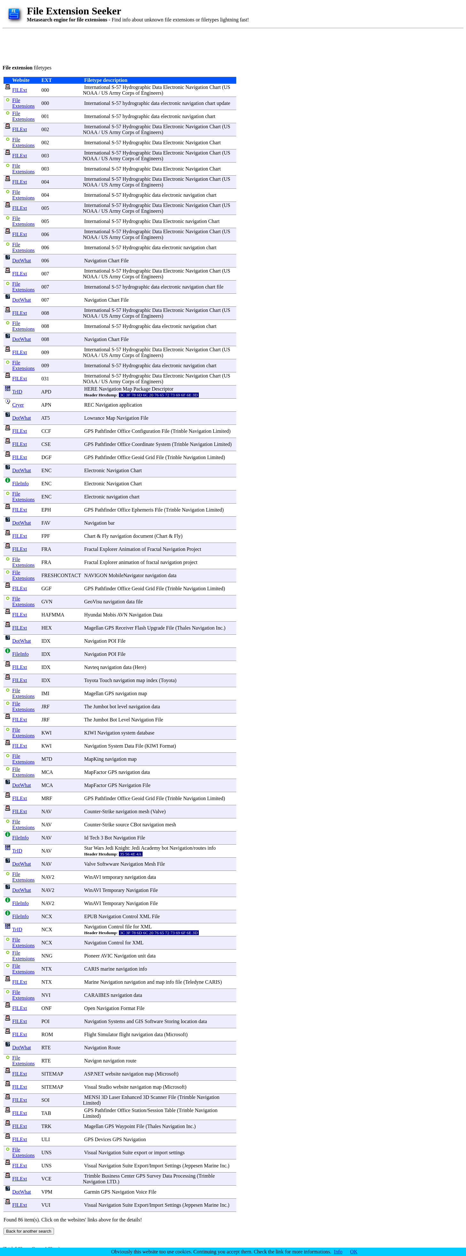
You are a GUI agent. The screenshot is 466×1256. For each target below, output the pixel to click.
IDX (45, 641)
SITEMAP (52, 1074)
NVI (45, 995)
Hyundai (93, 614)
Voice (141, 1192)
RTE (45, 1047)
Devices (103, 1139)
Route (114, 1047)
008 (45, 313)
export (140, 1152)
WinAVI (92, 877)
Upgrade (156, 628)
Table (169, 1110)
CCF (46, 431)
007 (45, 273)
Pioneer (92, 955)
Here (139, 667)
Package (141, 389)
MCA (47, 772)
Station (139, 1110)
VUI (45, 1205)
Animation (129, 549)
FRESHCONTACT (61, 575)
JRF (45, 706)
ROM (47, 1034)
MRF (46, 798)
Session (155, 1110)
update (223, 103)
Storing (171, 1021)
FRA (46, 549)
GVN (46, 601)
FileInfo (20, 483)
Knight (122, 848)
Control (130, 916)
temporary (112, 877)
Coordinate (143, 444)
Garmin (92, 1192)
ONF (46, 1008)
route (131, 1060)
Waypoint (125, 1126)
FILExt (19, 90)
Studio (105, 1087)
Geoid (138, 457)
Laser (114, 1097)
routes (200, 848)
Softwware (108, 864)
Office (123, 431)
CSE (45, 444)
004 (45, 182)
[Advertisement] (119, 45)
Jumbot (100, 706)
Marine (91, 982)
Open (89, 1008)
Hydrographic (136, 87)
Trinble (180, 431)
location (189, 1021)
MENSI (92, 1097)
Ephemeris (142, 510)
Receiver (124, 628)
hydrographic (136, 103)
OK (353, 1251)
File (125, 260)
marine (107, 969)
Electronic (173, 87)
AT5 (45, 418)
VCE (46, 1178)
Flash (140, 628)
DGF (46, 457)
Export (141, 1165)
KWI (46, 732)
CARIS (91, 969)
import (161, 1152)
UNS (46, 1152)
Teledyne (194, 982)
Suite (127, 1152)
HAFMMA (52, 614)
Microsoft (176, 1034)
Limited (221, 431)
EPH (46, 510)
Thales (184, 628)
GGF (46, 588)
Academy (150, 848)
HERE (90, 389)
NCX (46, 916)
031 (45, 378)
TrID (17, 391)
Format (166, 746)
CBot (135, 824)
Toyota (91, 680)
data (155, 103)
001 (45, 116)
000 (45, 90)
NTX (46, 969)
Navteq (91, 667)
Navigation (196, 87)
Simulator (107, 1034)
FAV (45, 523)
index (152, 680)
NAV (46, 811)
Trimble (187, 1097)
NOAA (90, 93)
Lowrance (94, 418)
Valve (158, 811)
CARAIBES (96, 995)
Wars (99, 848)
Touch (105, 680)
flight (124, 1034)
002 (45, 129)
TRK (46, 1126)
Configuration (146, 431)
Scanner (159, 1097)
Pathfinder (105, 431)
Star (88, 848)
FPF (45, 536)
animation (129, 562)
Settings (173, 1165)
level (122, 706)
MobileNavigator (126, 575)
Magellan (93, 628)
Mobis (109, 614)
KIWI (90, 732)
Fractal (91, 549)
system (128, 732)
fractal (152, 562)
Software (154, 1021)
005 (45, 208)
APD (46, 391)
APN (46, 405)
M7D (46, 759)
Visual (90, 1087)
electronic (171, 103)
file (220, 287)
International (97, 87)
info (211, 848)
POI (45, 1021)
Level (124, 719)
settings (177, 1152)
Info (338, 1251)
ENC (46, 470)
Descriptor (163, 389)
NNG (46, 955)
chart (210, 103)
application (130, 405)
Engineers (151, 93)
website (113, 1074)
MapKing (94, 759)
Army (115, 93)
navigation (193, 103)
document (143, 536)
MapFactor (95, 772)
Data (157, 87)
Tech (94, 837)
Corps (128, 93)
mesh (144, 811)
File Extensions (23, 103)
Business (111, 1176)
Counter (92, 811)
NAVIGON (95, 575)
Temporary (113, 890)
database (145, 732)
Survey (154, 1176)
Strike (108, 811)
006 (45, 234)
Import (157, 1165)
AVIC (107, 955)
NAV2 (47, 877)
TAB (46, 1113)
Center (128, 1176)
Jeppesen (193, 1165)
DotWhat (21, 260)
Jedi (109, 848)
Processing (184, 1176)
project (190, 562)
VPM (46, 1192)
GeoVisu (93, 601)
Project (194, 549)
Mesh (150, 864)
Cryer (18, 405)
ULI (45, 1139)
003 (45, 155)
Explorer (109, 549)
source (122, 824)
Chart (215, 87)
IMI (45, 693)
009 (45, 352)
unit (142, 955)
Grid (150, 457)
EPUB (90, 916)
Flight (90, 1034)
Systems (116, 1021)
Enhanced (131, 1097)
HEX (46, 628)
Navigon (93, 1060)
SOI (45, 1100)
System (163, 444)
